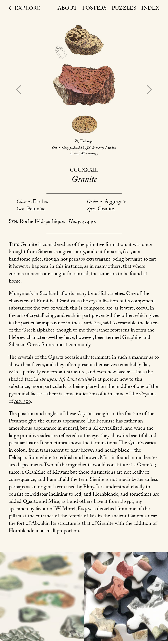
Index (150, 8)
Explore (25, 9)
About (67, 8)
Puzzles (124, 8)
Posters (94, 8)
